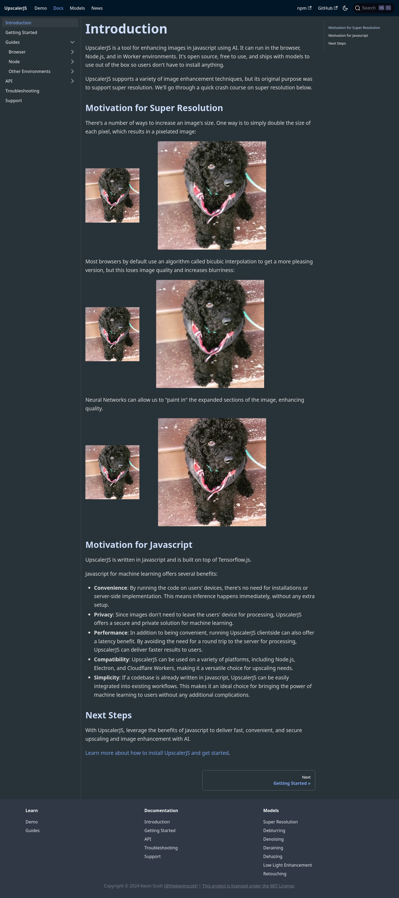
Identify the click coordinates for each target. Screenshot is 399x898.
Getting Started (21, 32)
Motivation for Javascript (348, 35)
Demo (41, 8)
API (8, 81)
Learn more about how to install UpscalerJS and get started (157, 752)
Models (77, 8)
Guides (12, 42)
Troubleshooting (22, 91)
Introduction (18, 23)
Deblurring (274, 830)
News (97, 8)
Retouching (275, 874)
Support (13, 100)
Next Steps (337, 43)
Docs (58, 8)
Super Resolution (280, 822)
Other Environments (30, 71)
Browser (17, 52)
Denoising (273, 839)
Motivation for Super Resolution (354, 27)
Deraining (273, 848)
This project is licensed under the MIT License (248, 886)
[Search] (374, 8)
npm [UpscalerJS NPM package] (304, 8)
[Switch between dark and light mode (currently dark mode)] (345, 8)
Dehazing (273, 856)
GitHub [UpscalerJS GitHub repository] (327, 8)
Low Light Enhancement (287, 865)
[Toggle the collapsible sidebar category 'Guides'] (72, 42)
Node (14, 62)
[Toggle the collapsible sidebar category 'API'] (72, 81)
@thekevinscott (180, 886)
